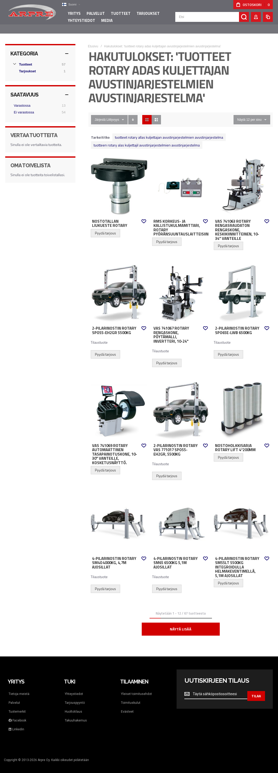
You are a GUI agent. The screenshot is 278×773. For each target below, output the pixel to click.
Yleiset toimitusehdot (136, 689)
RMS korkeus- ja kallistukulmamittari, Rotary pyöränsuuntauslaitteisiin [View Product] (180, 181)
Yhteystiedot (74, 689)
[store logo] (31, 14)
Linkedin (16, 724)
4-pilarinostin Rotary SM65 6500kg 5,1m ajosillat (175, 558)
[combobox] (212, 19)
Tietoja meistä (19, 689)
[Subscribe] (256, 689)
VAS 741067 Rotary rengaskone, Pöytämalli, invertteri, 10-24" (171, 329)
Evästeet (127, 706)
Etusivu (93, 41)
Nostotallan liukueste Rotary (109, 218)
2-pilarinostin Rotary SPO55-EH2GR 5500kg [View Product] (119, 288)
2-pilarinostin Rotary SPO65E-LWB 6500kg (237, 325)
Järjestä (100, 114)
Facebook (17, 715)
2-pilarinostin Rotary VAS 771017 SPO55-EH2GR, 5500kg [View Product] (180, 405)
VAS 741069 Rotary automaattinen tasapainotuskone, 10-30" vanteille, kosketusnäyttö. (114, 449)
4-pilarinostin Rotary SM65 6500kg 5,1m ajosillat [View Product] (180, 518)
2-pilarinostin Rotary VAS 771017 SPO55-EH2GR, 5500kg (175, 445)
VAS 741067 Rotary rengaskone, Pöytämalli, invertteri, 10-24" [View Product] (180, 288)
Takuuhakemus (76, 715)
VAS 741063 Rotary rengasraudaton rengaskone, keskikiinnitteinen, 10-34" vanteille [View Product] (242, 181)
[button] (69, 4)
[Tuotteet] (40, 59)
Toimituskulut (130, 697)
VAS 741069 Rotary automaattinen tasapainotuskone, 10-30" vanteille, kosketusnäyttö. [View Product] (119, 405)
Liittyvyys (112, 114)
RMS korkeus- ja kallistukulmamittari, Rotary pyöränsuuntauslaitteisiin (181, 222)
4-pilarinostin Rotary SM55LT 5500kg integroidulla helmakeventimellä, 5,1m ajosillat (237, 562)
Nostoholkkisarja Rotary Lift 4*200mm (235, 443)
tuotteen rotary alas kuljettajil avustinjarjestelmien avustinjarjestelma (147, 140)
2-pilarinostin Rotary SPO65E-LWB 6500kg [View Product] (242, 288)
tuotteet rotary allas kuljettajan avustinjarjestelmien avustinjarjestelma (169, 132)
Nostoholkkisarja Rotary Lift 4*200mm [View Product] (242, 405)
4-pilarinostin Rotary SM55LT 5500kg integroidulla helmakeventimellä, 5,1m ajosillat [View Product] (242, 518)
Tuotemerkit (17, 706)
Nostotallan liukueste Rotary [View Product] (119, 181)
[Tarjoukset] (43, 66)
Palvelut (14, 697)
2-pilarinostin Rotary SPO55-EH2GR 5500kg (114, 325)
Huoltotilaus (73, 706)
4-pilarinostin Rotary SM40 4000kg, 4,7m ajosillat (114, 558)
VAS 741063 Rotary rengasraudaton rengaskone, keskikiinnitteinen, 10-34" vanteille (237, 224)
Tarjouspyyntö (75, 697)
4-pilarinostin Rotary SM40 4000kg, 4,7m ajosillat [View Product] (119, 518)
